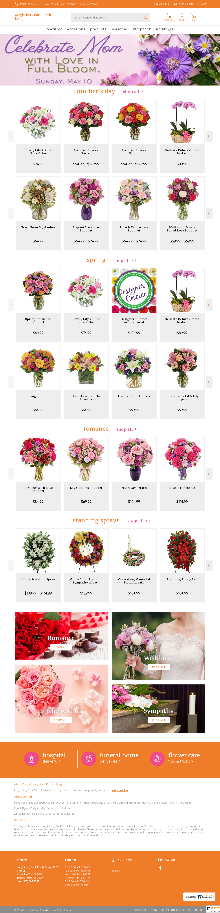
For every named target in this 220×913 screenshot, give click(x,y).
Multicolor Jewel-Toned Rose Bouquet (182, 229)
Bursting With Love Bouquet (38, 489)
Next (209, 136)
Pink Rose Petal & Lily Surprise (182, 397)
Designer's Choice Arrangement (134, 320)
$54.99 (38, 410)
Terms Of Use (139, 909)
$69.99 (38, 332)
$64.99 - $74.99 (86, 241)
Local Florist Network (179, 909)
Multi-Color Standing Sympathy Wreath (86, 581)
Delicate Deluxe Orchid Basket (182, 152)
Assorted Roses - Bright (134, 152)
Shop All (131, 91)
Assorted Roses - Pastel (86, 152)
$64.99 (38, 241)
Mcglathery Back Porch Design (33, 17)
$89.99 (182, 164)
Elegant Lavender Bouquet (86, 229)
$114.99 (182, 501)
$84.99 (38, 501)
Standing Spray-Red (182, 579)
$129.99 (86, 593)
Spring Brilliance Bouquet (38, 320)
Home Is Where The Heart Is (86, 397)
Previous (11, 136)
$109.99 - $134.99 (38, 593)
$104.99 (134, 332)
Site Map (197, 909)
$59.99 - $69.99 (182, 241)
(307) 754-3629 (28, 3)
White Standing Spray (38, 579)
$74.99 (38, 164)
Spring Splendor (38, 396)
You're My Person (134, 488)
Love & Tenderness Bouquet (134, 229)
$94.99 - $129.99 (86, 164)
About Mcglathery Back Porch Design (39, 784)
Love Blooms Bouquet (86, 488)
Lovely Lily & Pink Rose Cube (38, 152)
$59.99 (134, 410)
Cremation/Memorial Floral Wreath (134, 581)
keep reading (120, 790)
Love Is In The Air (182, 488)
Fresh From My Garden (38, 227)
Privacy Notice (157, 909)
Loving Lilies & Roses (134, 396)
